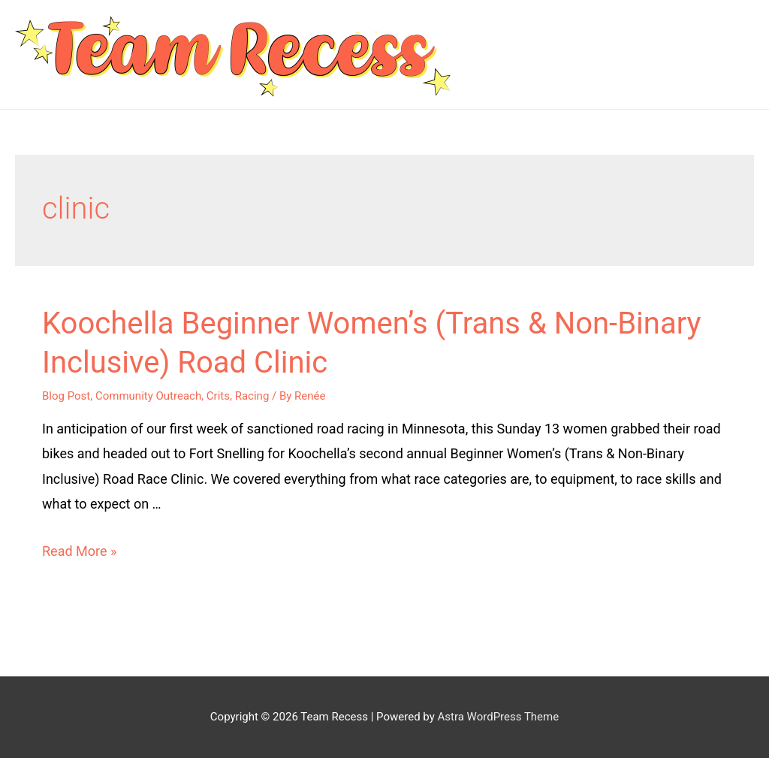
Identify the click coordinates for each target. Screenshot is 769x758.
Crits (218, 396)
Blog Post (66, 396)
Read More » (79, 551)
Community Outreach (148, 396)
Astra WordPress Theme (498, 716)
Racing (252, 396)
